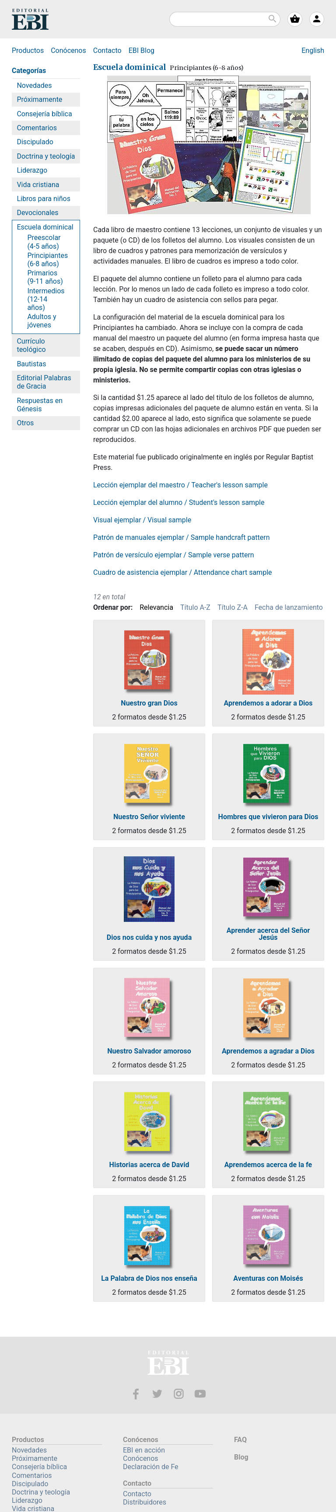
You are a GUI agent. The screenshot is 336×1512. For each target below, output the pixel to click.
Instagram (178, 1393)
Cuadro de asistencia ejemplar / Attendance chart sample (182, 572)
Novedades (34, 85)
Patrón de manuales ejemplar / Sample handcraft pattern (181, 537)
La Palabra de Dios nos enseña (149, 1278)
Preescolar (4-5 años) (43, 241)
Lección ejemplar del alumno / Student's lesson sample (178, 502)
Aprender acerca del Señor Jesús (268, 934)
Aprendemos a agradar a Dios (268, 1051)
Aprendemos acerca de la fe (268, 1164)
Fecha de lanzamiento (289, 607)
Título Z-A (232, 607)
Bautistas (31, 364)
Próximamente (39, 99)
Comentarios (37, 128)
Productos (28, 50)
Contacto (107, 50)
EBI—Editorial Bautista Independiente (168, 1364)
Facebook (136, 1393)
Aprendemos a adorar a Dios (268, 703)
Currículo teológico (31, 345)
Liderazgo (32, 170)
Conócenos (68, 50)
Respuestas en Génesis (40, 404)
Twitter (157, 1393)
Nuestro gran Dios (149, 703)
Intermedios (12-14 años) (45, 299)
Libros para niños (43, 199)
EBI (30, 19)
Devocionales (37, 213)
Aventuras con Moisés (268, 1278)
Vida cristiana (38, 185)
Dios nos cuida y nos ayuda (149, 937)
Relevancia (156, 607)
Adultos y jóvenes (41, 321)
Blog (141, 50)
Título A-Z (195, 607)
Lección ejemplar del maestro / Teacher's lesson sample (180, 485)
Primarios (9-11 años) (45, 277)
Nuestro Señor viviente (149, 816)
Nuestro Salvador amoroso (149, 1051)
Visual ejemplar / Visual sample (142, 520)
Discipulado (35, 142)
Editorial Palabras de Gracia (44, 382)
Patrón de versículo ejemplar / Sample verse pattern (173, 555)
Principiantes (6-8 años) (47, 259)
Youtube (200, 1393)
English (312, 50)
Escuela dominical (45, 227)
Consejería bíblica (44, 114)
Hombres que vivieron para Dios (268, 816)
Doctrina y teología (46, 156)
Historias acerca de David (149, 1164)
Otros (25, 423)
